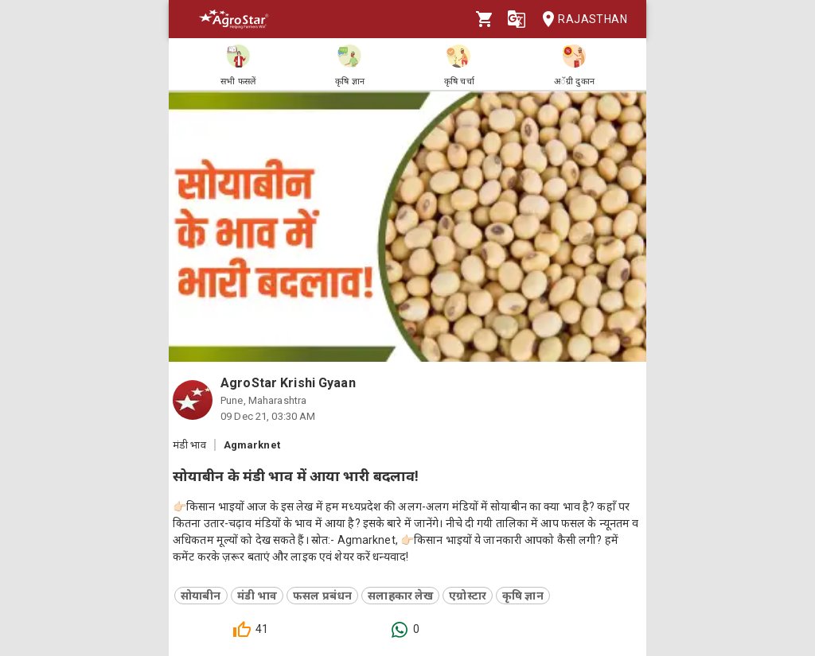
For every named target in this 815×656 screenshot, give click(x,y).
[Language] (516, 19)
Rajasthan (579, 19)
